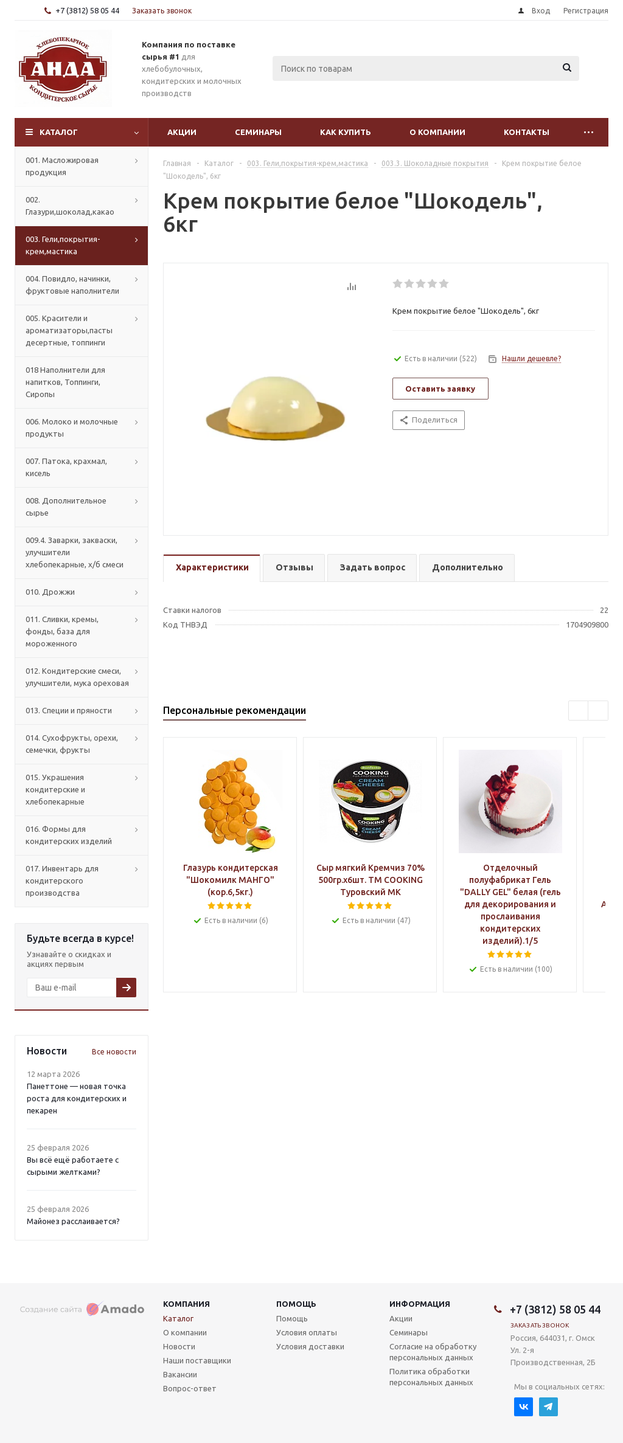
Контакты (526, 132)
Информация (419, 1303)
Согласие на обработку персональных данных (432, 1352)
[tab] (211, 568)
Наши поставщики (197, 1360)
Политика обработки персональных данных (431, 1376)
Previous (579, 711)
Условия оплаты (306, 1332)
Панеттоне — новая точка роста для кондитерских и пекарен (77, 1098)
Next (598, 711)
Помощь (296, 1303)
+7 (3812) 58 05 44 (87, 10)
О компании (437, 132)
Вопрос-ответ (190, 1388)
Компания (186, 1303)
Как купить (345, 132)
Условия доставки (310, 1346)
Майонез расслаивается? (73, 1221)
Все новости (114, 1052)
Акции (182, 132)
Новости (179, 1346)
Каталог (59, 132)
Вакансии (180, 1374)
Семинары (258, 132)
